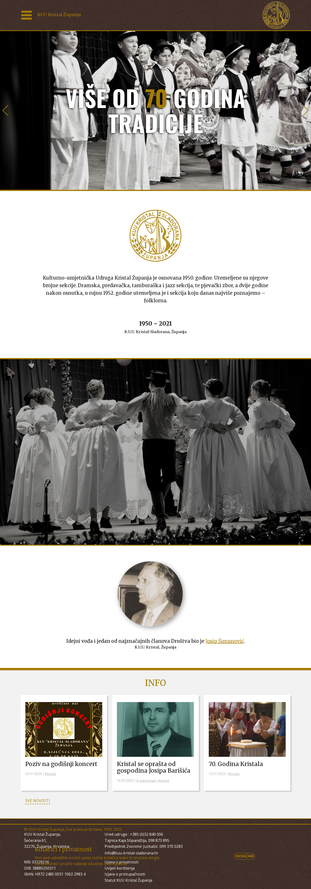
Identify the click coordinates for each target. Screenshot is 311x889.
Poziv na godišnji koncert (61, 764)
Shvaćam (244, 856)
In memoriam (147, 781)
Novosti (50, 774)
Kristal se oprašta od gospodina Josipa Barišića (153, 767)
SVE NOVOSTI (37, 800)
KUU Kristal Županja (59, 14)
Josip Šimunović (224, 641)
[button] (5, 110)
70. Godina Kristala (236, 764)
